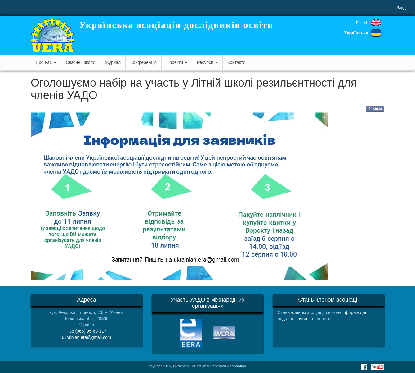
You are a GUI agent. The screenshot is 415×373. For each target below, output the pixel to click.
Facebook (364, 367)
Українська (356, 32)
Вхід (401, 7)
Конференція (143, 62)
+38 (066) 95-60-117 (86, 331)
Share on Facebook (375, 109)
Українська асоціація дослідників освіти (176, 25)
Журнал (113, 62)
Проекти (176, 62)
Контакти (236, 62)
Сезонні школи (80, 62)
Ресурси (207, 62)
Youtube (377, 367)
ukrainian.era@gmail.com (86, 337)
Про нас (46, 62)
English (362, 23)
